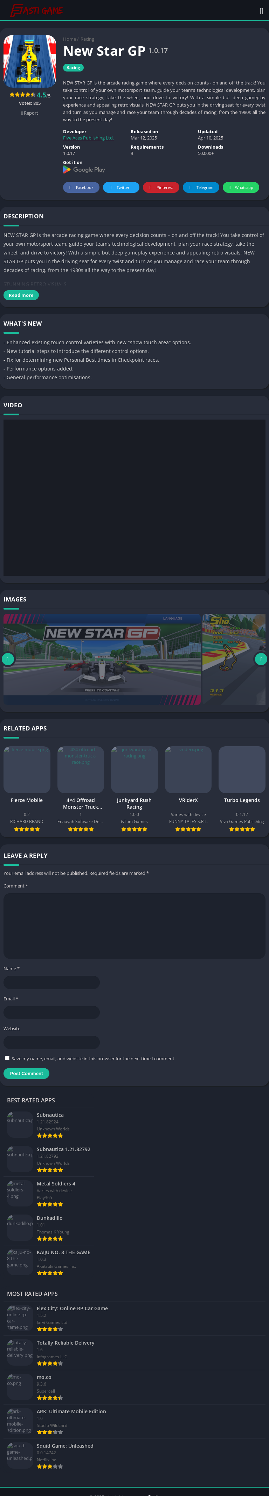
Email (11, 998)
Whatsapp (240, 187)
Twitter (118, 187)
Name (12, 968)
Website (12, 1028)
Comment (16, 886)
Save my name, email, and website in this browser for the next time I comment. (93, 1058)
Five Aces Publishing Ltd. (88, 138)
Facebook (80, 187)
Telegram (200, 187)
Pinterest (160, 187)
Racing (87, 39)
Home (69, 39)
